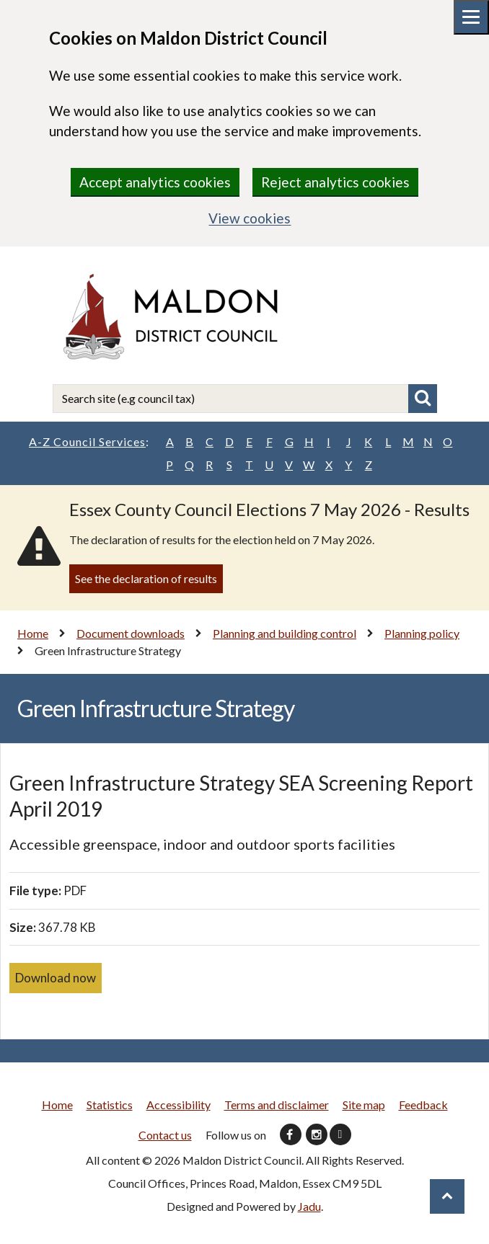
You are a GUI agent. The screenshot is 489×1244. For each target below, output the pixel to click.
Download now (55, 977)
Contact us (165, 1135)
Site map (364, 1104)
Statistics (110, 1104)
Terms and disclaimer (276, 1104)
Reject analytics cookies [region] (335, 182)
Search (422, 398)
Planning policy (421, 633)
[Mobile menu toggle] (471, 17)
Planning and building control (284, 633)
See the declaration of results (146, 578)
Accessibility (178, 1104)
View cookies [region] (249, 218)
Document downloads (130, 633)
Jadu (309, 1206)
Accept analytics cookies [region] (155, 182)
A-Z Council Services (89, 441)
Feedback (423, 1104)
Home (32, 633)
